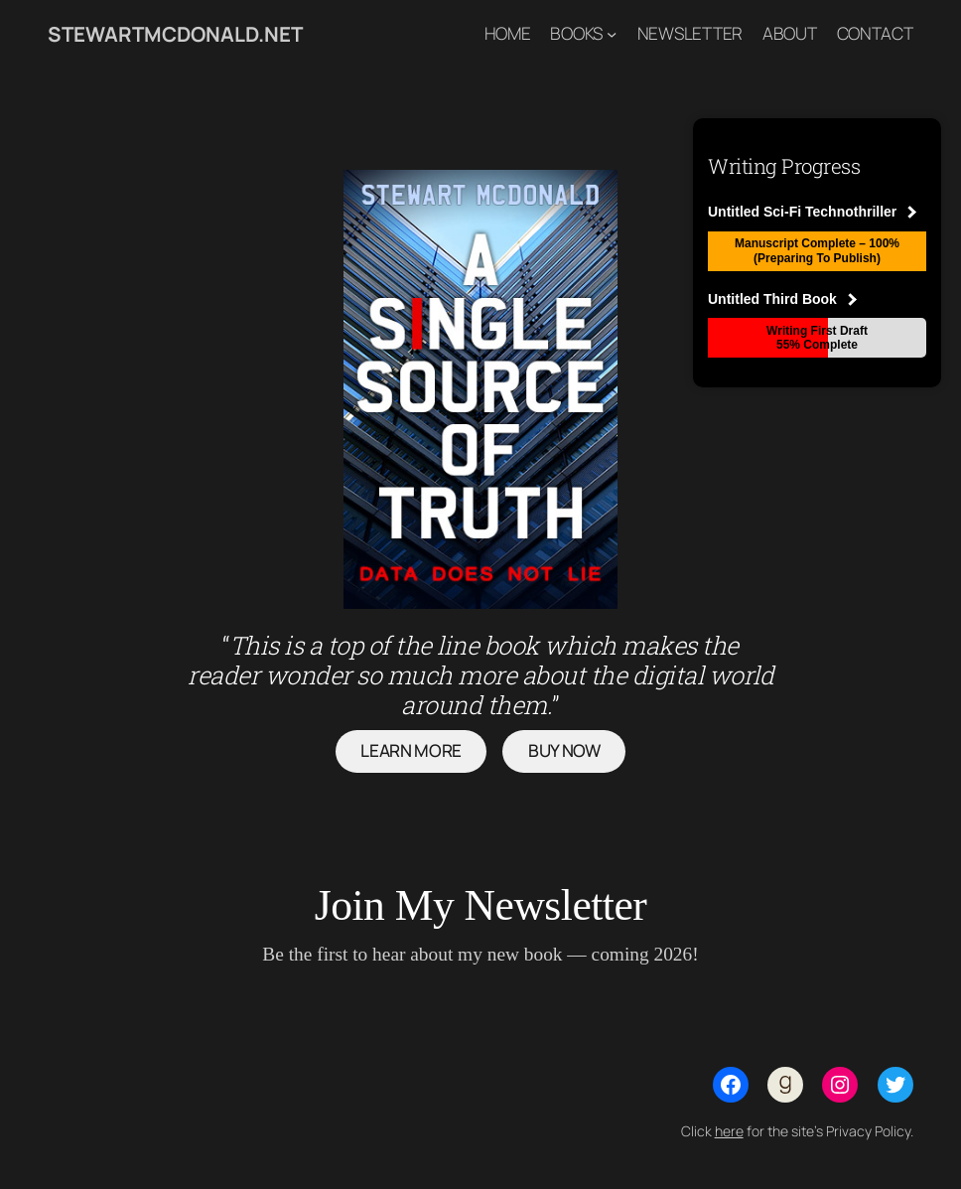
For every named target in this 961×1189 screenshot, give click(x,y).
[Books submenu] (612, 34)
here (729, 1130)
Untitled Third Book (782, 299)
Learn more (410, 750)
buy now (564, 750)
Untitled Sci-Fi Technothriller (812, 212)
